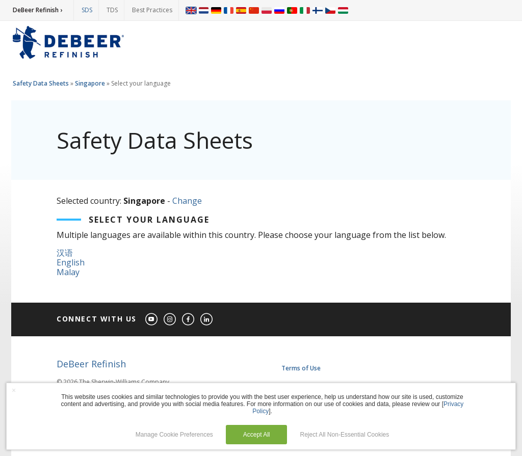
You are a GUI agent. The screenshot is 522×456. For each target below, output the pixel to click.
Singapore (90, 83)
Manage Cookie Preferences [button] (174, 434)
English (71, 262)
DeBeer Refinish (91, 364)
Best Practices (152, 10)
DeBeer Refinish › (37, 10)
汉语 (65, 252)
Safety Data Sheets (41, 83)
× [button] (14, 390)
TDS (112, 10)
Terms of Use (301, 368)
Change (187, 200)
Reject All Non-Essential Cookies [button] (344, 434)
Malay (68, 272)
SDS (87, 10)
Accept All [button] (256, 434)
